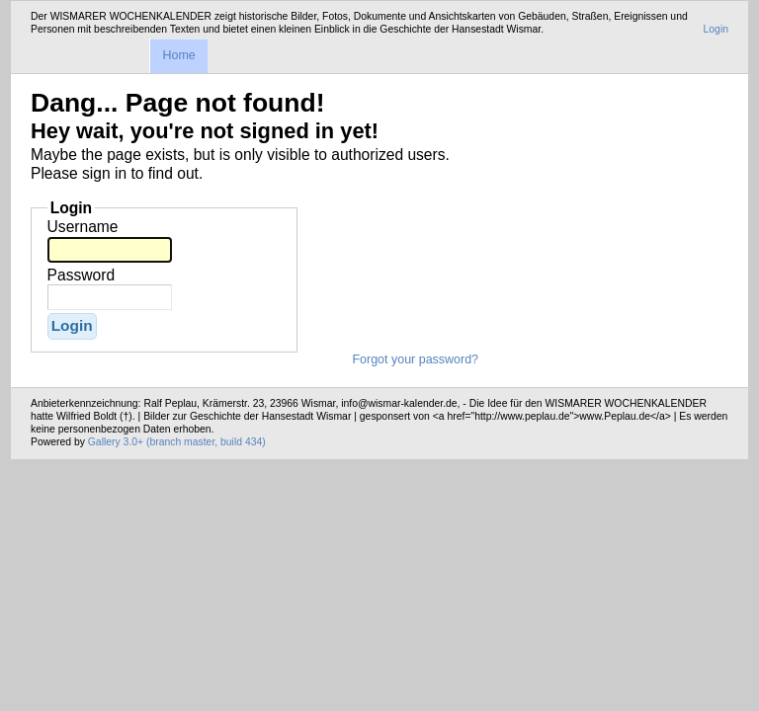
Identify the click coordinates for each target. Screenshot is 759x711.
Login (716, 29)
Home (178, 55)
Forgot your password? (415, 359)
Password (81, 275)
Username (83, 226)
